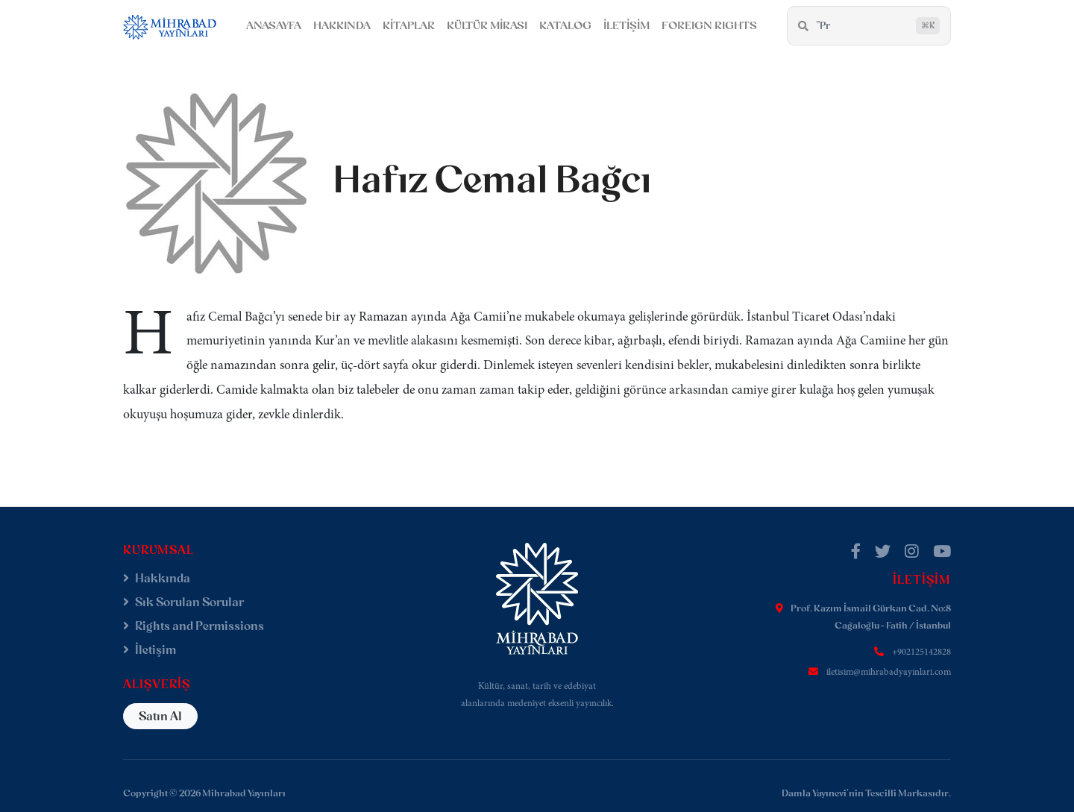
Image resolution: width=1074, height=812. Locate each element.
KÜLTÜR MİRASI (487, 25)
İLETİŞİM (626, 25)
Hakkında (156, 578)
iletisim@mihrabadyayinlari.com (888, 672)
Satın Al (160, 716)
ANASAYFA (273, 25)
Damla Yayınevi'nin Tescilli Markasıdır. (866, 793)
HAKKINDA (342, 25)
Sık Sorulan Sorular (183, 602)
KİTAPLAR (409, 25)
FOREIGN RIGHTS (709, 25)
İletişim (149, 650)
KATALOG (565, 25)
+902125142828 (921, 652)
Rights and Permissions (193, 626)
